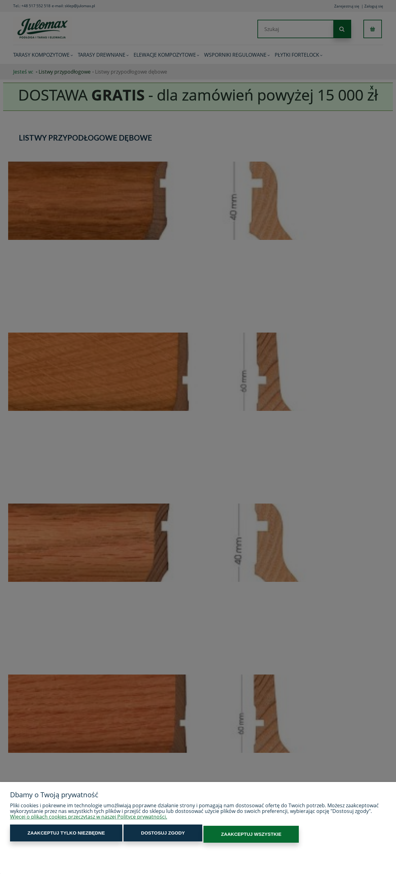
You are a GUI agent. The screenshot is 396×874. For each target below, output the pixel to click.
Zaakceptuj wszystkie (203, 835)
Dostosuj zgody (134, 835)
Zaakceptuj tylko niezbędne (56, 835)
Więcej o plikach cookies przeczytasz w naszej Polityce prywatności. (88, 819)
